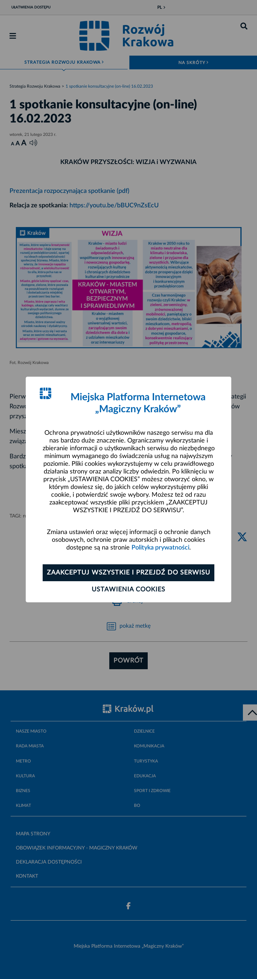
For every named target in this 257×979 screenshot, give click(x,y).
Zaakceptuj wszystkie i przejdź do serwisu (128, 573)
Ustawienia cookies (128, 589)
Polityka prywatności (160, 548)
